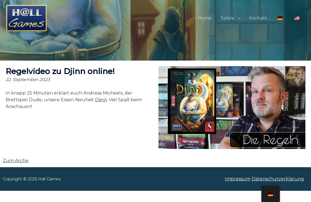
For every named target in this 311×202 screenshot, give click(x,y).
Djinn (101, 99)
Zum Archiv (16, 160)
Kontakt (258, 18)
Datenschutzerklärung (278, 179)
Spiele (227, 18)
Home (205, 18)
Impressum (237, 179)
